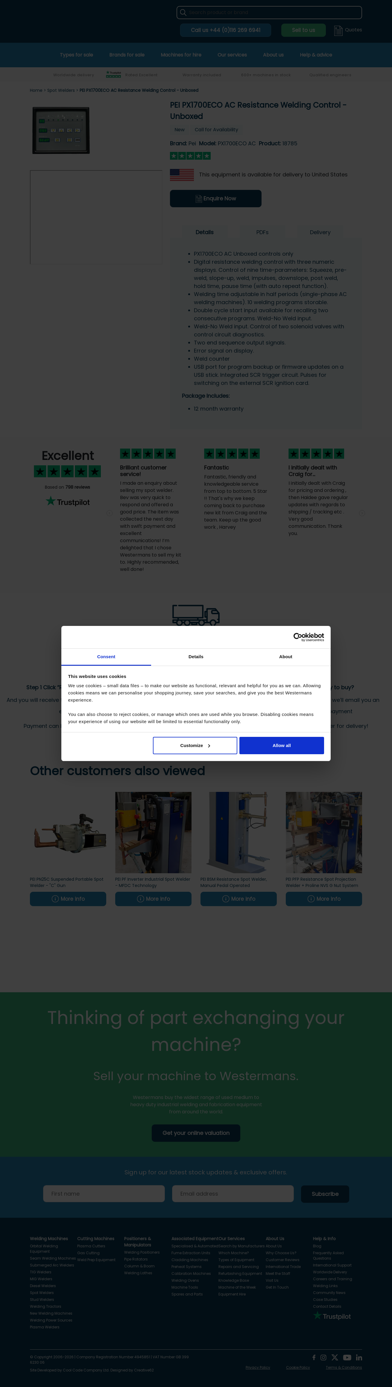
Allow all (282, 745)
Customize (195, 745)
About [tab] (285, 656)
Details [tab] (196, 656)
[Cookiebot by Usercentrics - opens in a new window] (298, 637)
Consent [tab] (106, 656)
